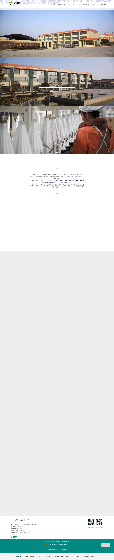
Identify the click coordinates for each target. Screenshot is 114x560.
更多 (57, 193)
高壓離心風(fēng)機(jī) (29, 556)
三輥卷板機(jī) (79, 556)
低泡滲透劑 (86, 556)
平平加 (72, 556)
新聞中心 (94, 4)
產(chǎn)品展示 (72, 4)
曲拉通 (92, 556)
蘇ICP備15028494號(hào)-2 (24, 532)
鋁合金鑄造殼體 (55, 556)
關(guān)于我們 (62, 4)
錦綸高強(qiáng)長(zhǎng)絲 (60, 180)
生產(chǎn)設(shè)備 (84, 4)
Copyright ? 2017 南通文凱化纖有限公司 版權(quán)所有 (56, 541)
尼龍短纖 (48, 182)
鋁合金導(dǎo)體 (46, 556)
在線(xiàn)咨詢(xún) (15, 538)
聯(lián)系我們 (102, 4)
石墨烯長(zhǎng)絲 (77, 180)
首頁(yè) (53, 4)
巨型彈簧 (38, 556)
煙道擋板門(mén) (64, 556)
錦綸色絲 (70, 180)
